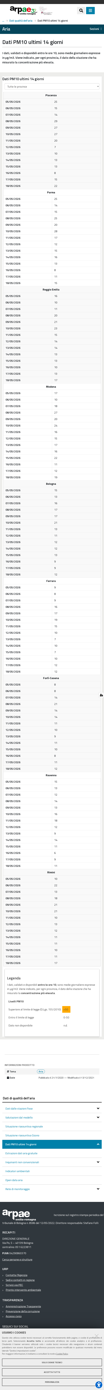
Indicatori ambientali (17, 1171)
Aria (3, 21)
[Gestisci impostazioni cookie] (101, 695)
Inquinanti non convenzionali (22, 1162)
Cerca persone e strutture (17, 1259)
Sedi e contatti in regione (20, 1280)
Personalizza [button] (52, 1382)
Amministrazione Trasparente (23, 1306)
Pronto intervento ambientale (23, 1290)
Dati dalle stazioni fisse (19, 1108)
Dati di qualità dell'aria (19, 1098)
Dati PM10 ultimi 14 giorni (21, 1144)
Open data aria (13, 1180)
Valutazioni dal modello (19, 1117)
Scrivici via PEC (14, 1285)
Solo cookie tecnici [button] (52, 1362)
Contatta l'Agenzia (16, 1275)
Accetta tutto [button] (52, 1372)
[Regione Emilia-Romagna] (64, 10)
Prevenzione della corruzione (23, 1311)
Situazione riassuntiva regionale (24, 1126)
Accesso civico (14, 1316)
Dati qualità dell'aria (20, 21)
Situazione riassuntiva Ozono (22, 1135)
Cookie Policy (62, 1353)
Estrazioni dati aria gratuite (21, 1153)
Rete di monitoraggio (17, 1189)
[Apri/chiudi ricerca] (81, 10)
